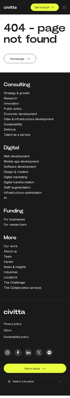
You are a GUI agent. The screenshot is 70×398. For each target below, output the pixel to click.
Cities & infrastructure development (29, 119)
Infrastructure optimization (23, 192)
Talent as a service (17, 135)
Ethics (8, 330)
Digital (11, 147)
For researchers (15, 224)
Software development (20, 166)
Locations (10, 277)
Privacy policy (13, 324)
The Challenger (15, 282)
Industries (11, 272)
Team (8, 256)
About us (10, 251)
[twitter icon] (39, 352)
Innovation (11, 103)
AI (5, 198)
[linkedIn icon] (28, 352)
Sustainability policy (16, 337)
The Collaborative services (22, 288)
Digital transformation (19, 182)
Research (10, 98)
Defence (10, 129)
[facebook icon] (18, 352)
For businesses (14, 219)
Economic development (20, 114)
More (10, 237)
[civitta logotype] (10, 7)
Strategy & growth (16, 93)
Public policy (13, 109)
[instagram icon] (7, 352)
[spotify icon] (49, 352)
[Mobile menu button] (64, 7)
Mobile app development (21, 161)
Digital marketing (15, 177)
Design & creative (16, 172)
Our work (10, 246)
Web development (16, 156)
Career (8, 262)
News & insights (15, 267)
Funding (13, 210)
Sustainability (13, 124)
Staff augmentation (17, 187)
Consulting (17, 84)
